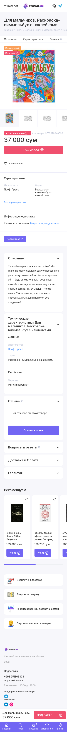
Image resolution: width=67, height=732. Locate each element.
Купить (15, 553)
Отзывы (56, 39)
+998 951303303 (14, 676)
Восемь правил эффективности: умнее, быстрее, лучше (43, 536)
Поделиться (15, 239)
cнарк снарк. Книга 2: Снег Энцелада (13, 536)
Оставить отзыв (33, 430)
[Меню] (11, 6)
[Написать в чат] (60, 6)
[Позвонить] (54, 6)
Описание (10, 39)
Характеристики (33, 39)
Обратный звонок (13, 680)
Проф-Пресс (15, 349)
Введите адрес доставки (44, 223)
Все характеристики (15, 202)
